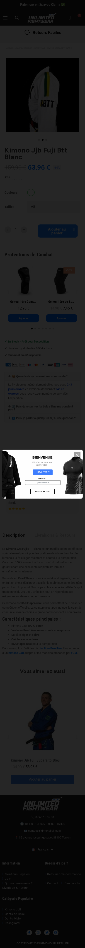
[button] (79, 472)
